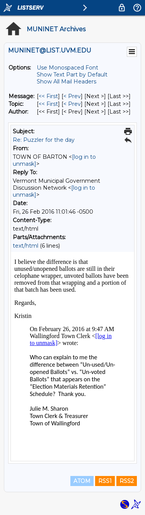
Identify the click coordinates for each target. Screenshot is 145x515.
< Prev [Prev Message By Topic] (72, 103)
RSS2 (126, 481)
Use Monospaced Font (67, 67)
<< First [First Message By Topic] (48, 103)
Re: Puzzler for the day (44, 139)
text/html (25, 245)
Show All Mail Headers (66, 81)
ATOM (81, 481)
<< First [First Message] (48, 96)
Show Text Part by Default (72, 74)
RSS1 (105, 481)
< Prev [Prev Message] (72, 96)
